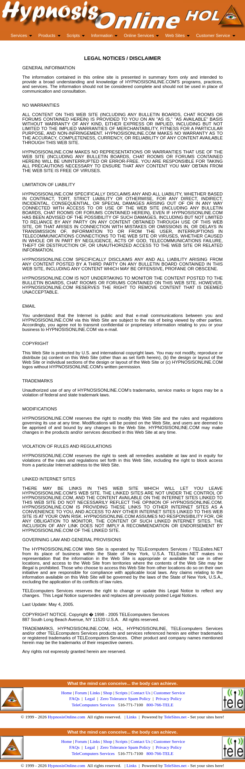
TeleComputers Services (93, 704)
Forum (81, 692)
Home (66, 692)
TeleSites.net (176, 716)
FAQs (74, 698)
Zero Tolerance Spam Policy (125, 698)
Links (131, 716)
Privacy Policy (168, 698)
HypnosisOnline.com (66, 716)
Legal (90, 698)
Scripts (121, 692)
